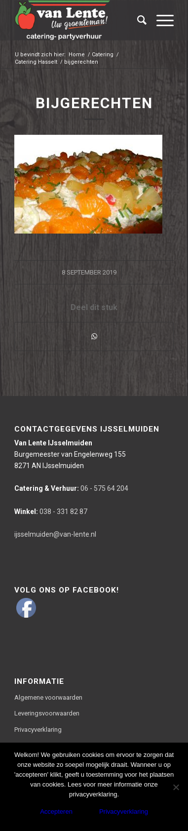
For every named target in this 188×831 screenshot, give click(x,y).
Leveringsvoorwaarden (46, 713)
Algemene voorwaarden (48, 697)
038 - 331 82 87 (50, 511)
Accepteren (56, 811)
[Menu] (160, 20)
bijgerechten (94, 103)
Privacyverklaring (38, 729)
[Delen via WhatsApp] (94, 336)
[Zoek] (137, 20)
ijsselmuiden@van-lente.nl (55, 534)
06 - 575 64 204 (71, 488)
